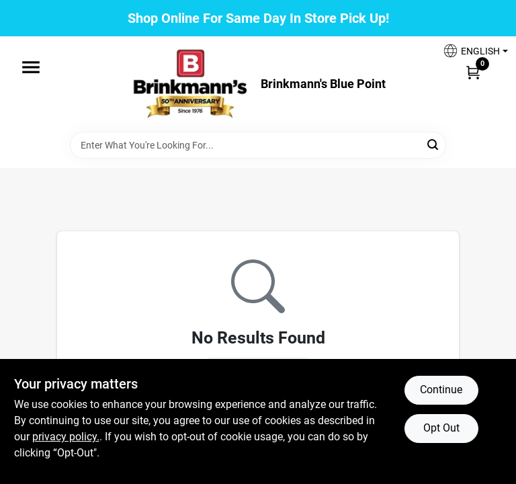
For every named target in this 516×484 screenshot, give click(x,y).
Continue (441, 389)
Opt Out (441, 427)
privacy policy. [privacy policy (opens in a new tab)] (65, 436)
